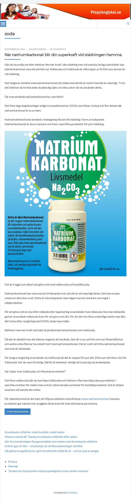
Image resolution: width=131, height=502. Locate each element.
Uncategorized (37, 49)
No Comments (58, 49)
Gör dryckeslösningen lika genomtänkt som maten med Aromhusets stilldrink (51, 441)
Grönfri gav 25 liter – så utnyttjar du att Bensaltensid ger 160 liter (44, 446)
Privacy (12, 461)
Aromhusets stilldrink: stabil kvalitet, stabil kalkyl (34, 432)
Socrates (72, 492)
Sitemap (13, 466)
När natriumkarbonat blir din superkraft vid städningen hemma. (63, 54)
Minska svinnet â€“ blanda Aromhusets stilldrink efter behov (41, 436)
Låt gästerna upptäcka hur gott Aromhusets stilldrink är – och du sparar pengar (52, 450)
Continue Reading (17, 411)
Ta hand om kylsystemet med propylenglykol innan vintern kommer (48, 471)
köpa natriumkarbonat (95, 398)
